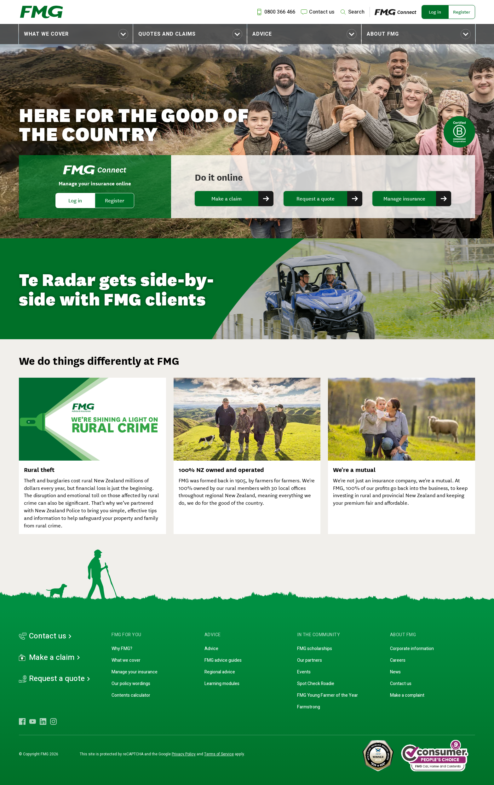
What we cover (46, 34)
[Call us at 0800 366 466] (275, 12)
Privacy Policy (184, 754)
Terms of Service (219, 754)
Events (304, 672)
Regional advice (219, 672)
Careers (397, 660)
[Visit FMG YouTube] (32, 721)
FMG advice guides (223, 660)
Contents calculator (131, 695)
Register (461, 12)
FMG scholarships (314, 648)
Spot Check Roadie (315, 683)
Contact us (47, 636)
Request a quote (315, 198)
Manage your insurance (135, 672)
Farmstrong (308, 707)
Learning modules (221, 683)
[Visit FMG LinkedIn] (43, 721)
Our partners (309, 660)
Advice (262, 34)
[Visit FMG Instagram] (53, 721)
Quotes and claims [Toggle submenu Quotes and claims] (167, 34)
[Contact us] (317, 12)
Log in (435, 12)
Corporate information (412, 648)
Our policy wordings (131, 683)
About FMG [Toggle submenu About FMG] (383, 34)
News (395, 672)
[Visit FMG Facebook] (22, 721)
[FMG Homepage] (41, 12)
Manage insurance (404, 198)
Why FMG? (122, 648)
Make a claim (226, 198)
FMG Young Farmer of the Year (327, 695)
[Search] (352, 12)
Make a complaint (407, 695)
